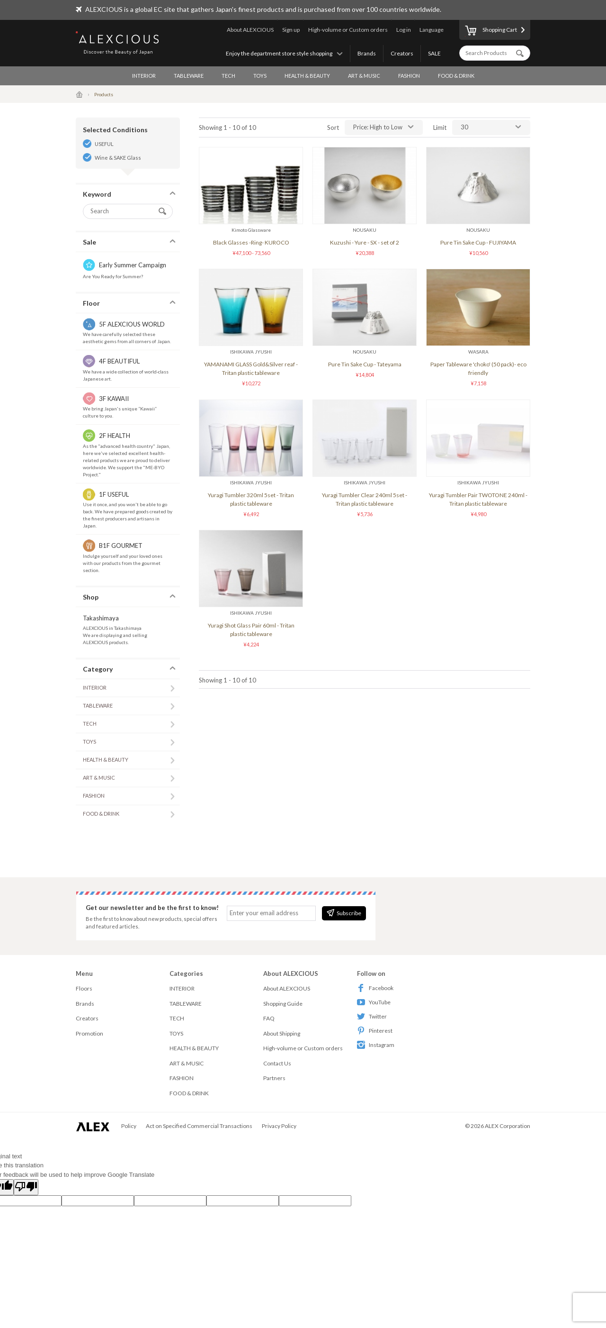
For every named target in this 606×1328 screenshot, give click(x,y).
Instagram (375, 1045)
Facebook (375, 988)
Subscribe (344, 913)
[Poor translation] (26, 1187)
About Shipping (281, 1033)
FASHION (409, 76)
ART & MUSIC (364, 76)
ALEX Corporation (507, 1125)
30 (464, 127)
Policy (128, 1125)
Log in (403, 29)
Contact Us (277, 1063)
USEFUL (104, 144)
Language (431, 29)
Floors (84, 988)
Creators (402, 53)
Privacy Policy (279, 1125)
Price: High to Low (377, 127)
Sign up (291, 29)
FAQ (269, 1018)
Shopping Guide (283, 1003)
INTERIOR (144, 76)
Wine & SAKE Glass (118, 158)
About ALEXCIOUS (250, 29)
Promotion (89, 1033)
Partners (274, 1078)
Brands (366, 53)
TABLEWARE (189, 76)
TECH (228, 76)
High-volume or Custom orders (348, 29)
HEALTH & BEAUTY (307, 76)
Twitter (372, 1016)
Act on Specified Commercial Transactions (199, 1125)
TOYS (260, 76)
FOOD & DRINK (456, 76)
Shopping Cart (491, 31)
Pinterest (374, 1031)
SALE (434, 53)
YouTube (374, 1002)
